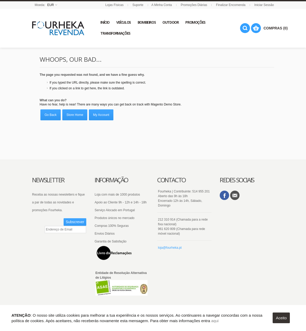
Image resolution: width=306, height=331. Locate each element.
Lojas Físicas (114, 5)
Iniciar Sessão (264, 5)
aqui (214, 320)
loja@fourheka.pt (170, 247)
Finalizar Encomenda (231, 5)
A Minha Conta (161, 5)
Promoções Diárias (194, 5)
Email (235, 195)
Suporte (137, 5)
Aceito (281, 318)
